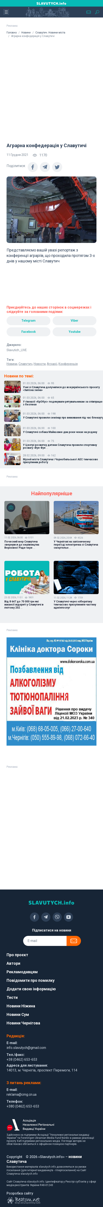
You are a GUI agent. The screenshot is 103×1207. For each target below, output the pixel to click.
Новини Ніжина (21, 1006)
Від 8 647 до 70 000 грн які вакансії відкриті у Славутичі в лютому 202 (23, 604)
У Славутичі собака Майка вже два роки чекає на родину (60, 432)
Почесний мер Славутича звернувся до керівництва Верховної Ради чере (21, 544)
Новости (40, 364)
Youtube (75, 331)
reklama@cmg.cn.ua (21, 1094)
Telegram (28, 320)
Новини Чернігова (23, 1023)
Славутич (25, 364)
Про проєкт (17, 954)
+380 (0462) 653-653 (23, 1106)
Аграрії (52, 364)
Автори (13, 963)
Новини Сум (18, 1014)
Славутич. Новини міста (50, 32)
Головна (12, 32)
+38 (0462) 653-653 (22, 1059)
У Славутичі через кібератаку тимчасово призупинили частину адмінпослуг (75, 604)
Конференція (68, 364)
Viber (74, 320)
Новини (26, 32)
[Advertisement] (48, 88)
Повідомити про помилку (31, 980)
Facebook (28, 331)
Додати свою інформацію (31, 989)
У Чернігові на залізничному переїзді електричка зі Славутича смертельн (76, 544)
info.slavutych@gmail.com (26, 1048)
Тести (12, 997)
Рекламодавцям (22, 972)
